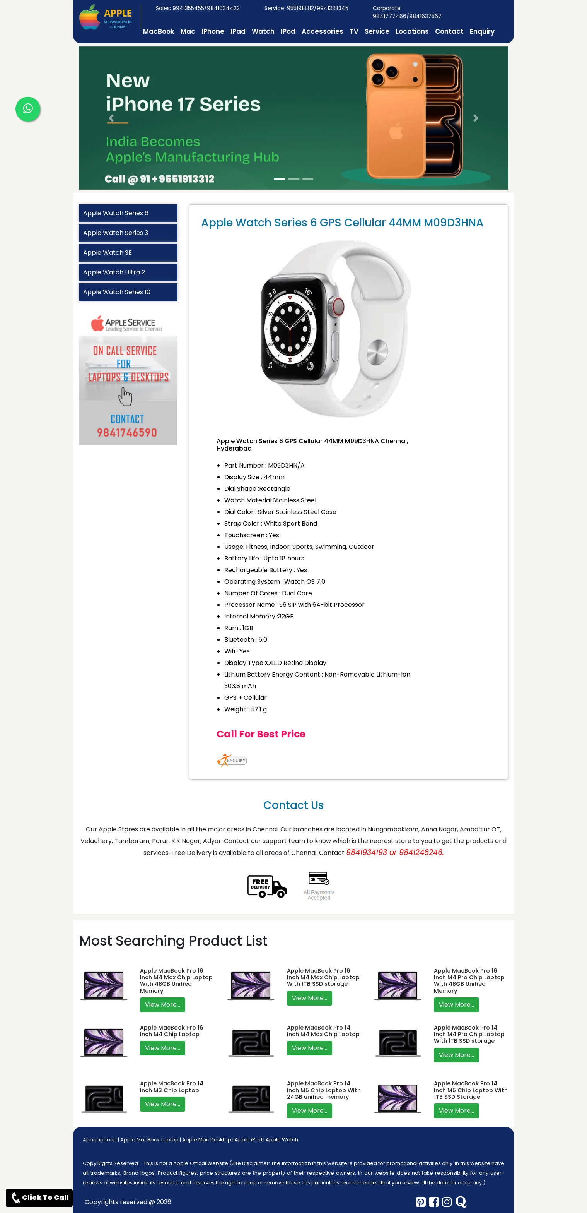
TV (354, 31)
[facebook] (434, 1202)
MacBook (158, 31)
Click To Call (39, 1198)
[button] (111, 118)
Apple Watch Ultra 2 (114, 272)
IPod (288, 31)
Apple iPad (248, 1139)
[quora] (461, 1202)
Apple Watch (282, 1139)
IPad (238, 31)
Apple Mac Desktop (206, 1139)
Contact (449, 31)
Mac (188, 31)
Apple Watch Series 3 (115, 232)
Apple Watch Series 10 (116, 292)
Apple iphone (100, 1139)
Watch (263, 31)
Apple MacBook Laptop (149, 1139)
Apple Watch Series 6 (115, 213)
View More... (162, 1004)
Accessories (322, 31)
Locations (412, 31)
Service (377, 31)
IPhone (212, 31)
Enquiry (482, 31)
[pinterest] (421, 1202)
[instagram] (447, 1202)
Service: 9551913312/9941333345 (306, 8)
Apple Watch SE (107, 252)
